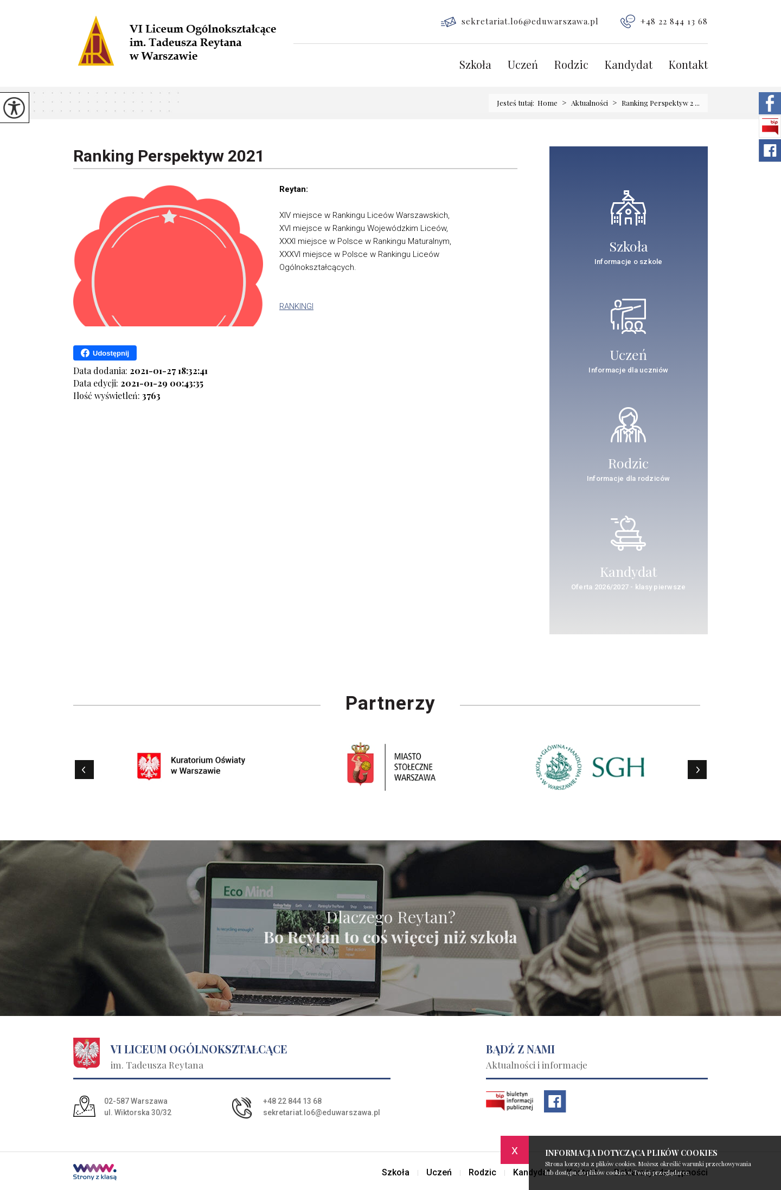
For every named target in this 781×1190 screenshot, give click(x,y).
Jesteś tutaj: (517, 102)
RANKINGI (296, 306)
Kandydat (628, 65)
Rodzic (571, 65)
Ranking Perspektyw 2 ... (654, 103)
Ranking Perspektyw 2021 (169, 155)
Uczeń (523, 65)
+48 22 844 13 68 (664, 21)
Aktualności (583, 103)
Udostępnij (105, 353)
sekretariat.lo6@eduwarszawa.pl (520, 21)
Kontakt (688, 65)
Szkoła (475, 65)
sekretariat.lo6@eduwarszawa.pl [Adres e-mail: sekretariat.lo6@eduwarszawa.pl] (321, 1112)
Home (547, 102)
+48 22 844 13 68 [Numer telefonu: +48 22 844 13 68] (292, 1101)
